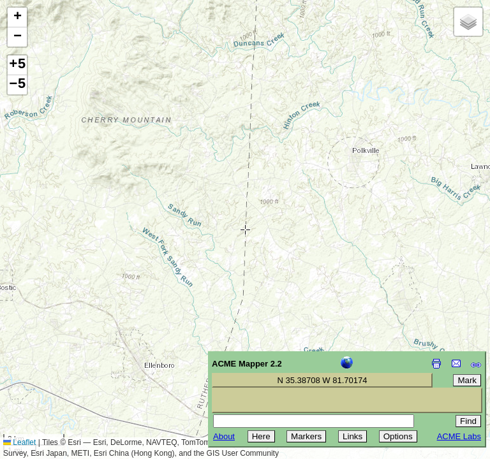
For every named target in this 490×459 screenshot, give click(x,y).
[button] (17, 17)
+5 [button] (17, 65)
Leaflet (19, 442)
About (224, 436)
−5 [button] (17, 84)
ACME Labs (459, 436)
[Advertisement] (67, 368)
